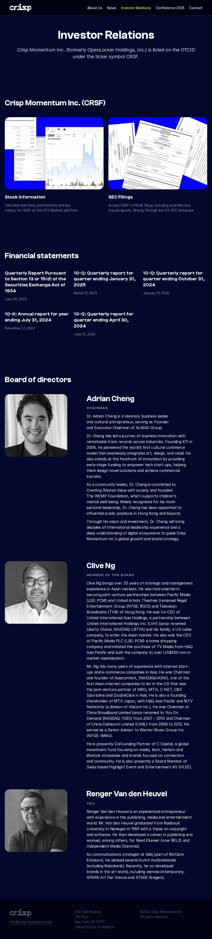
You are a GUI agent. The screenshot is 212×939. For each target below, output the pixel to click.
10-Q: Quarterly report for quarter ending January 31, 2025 (105, 279)
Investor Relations (136, 8)
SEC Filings (120, 197)
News (111, 8)
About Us (94, 8)
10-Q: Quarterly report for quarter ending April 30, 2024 (104, 320)
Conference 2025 (170, 8)
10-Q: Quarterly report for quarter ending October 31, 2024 (174, 279)
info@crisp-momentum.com (31, 922)
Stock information (25, 197)
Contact (195, 8)
